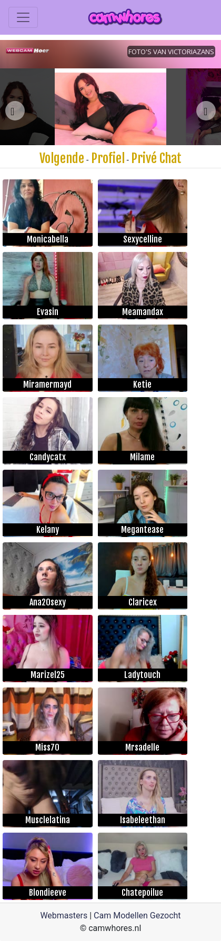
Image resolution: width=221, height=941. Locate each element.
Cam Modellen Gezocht (137, 915)
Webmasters (63, 915)
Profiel (108, 158)
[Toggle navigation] (23, 17)
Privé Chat (156, 158)
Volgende (61, 158)
